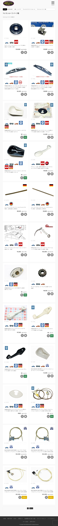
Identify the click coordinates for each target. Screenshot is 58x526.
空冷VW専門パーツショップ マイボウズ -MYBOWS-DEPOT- (10, 3)
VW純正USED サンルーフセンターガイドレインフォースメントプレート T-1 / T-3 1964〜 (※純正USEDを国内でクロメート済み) (15, 87)
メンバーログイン (51, 518)
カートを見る (25, 521)
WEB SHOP (10, 9)
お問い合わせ (32, 521)
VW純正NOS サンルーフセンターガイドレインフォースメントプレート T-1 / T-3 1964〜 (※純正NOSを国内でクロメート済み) (42, 87)
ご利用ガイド (20, 518)
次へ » (31, 508)
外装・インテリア (17, 9)
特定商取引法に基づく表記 (30, 518)
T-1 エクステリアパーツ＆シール (29, 9)
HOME (5, 9)
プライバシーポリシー (41, 518)
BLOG (15, 518)
